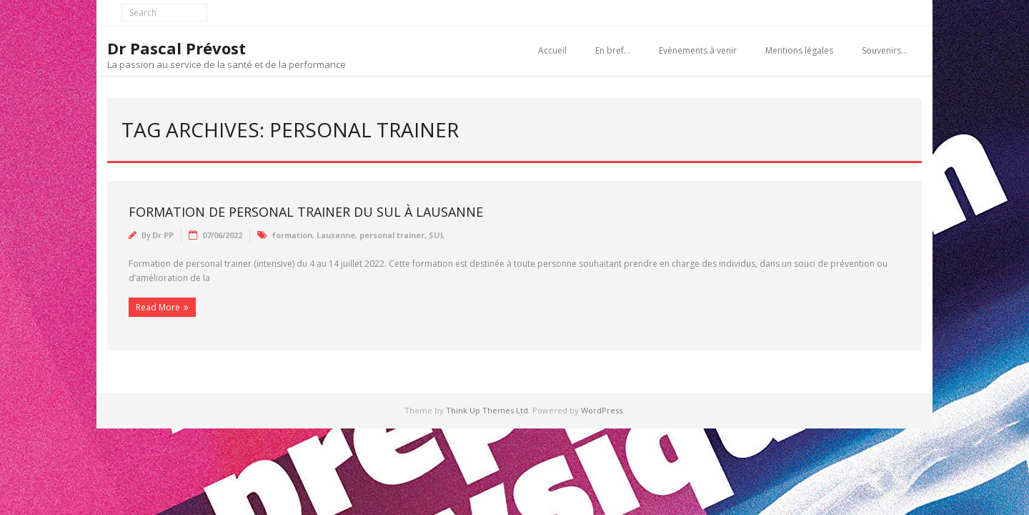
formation (292, 235)
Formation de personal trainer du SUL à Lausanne (306, 211)
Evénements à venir (698, 50)
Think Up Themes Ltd (487, 410)
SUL (436, 235)
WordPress (601, 410)
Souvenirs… (885, 50)
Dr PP (163, 235)
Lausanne (336, 235)
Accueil (552, 50)
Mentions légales (799, 50)
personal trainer (391, 235)
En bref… (612, 50)
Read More (158, 307)
